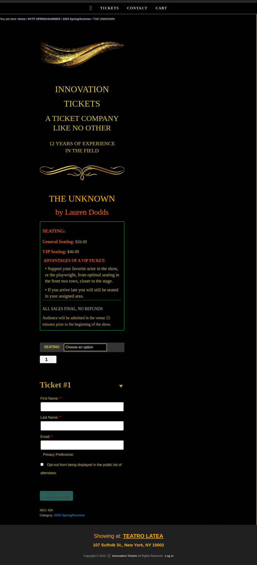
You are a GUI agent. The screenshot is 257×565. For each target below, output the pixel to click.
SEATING (52, 347)
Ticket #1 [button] (55, 384)
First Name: (51, 398)
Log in (169, 555)
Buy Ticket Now (56, 496)
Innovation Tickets (124, 555)
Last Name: (51, 417)
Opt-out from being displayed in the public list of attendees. (81, 468)
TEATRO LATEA (143, 536)
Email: (47, 437)
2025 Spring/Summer (77, 19)
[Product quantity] (48, 359)
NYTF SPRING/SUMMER (44, 19)
